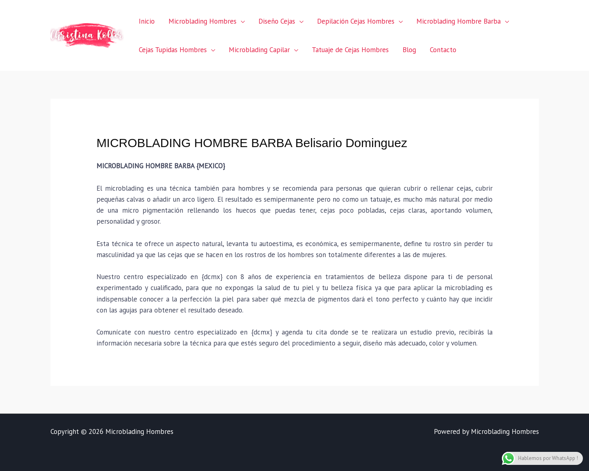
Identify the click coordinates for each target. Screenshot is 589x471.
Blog (409, 49)
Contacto (443, 49)
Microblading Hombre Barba (458, 21)
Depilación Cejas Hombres (355, 21)
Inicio (147, 21)
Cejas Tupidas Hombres (173, 49)
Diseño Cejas (276, 21)
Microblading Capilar (259, 49)
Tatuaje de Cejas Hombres (350, 49)
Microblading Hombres (202, 21)
